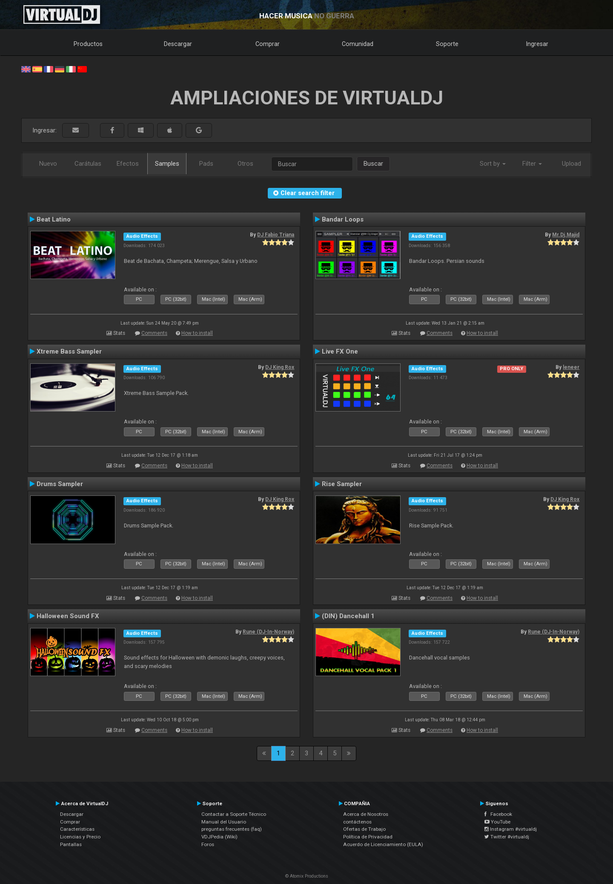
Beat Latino (54, 219)
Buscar (373, 163)
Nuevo (48, 163)
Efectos (128, 163)
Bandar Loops (343, 219)
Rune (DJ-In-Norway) (268, 632)
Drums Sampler (60, 484)
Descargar (178, 43)
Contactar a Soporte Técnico (233, 814)
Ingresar (537, 43)
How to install (197, 333)
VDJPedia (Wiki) (219, 837)
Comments (154, 333)
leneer (571, 367)
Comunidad (357, 43)
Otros (245, 163)
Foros (207, 844)
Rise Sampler (342, 484)
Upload (571, 163)
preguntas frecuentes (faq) (231, 829)
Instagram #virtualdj (510, 829)
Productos (88, 43)
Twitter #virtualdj (506, 837)
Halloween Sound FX (68, 616)
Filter (532, 163)
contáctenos (357, 822)
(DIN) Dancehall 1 (348, 616)
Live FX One (340, 351)
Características (77, 829)
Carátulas (87, 163)
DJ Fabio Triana (275, 235)
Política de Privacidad (367, 837)
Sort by (493, 163)
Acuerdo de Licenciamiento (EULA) (383, 844)
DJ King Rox (279, 367)
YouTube (497, 822)
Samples (167, 163)
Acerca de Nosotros (365, 814)
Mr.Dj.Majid (565, 235)
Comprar (267, 43)
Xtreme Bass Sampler (69, 351)
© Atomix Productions (306, 876)
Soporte (447, 43)
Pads (206, 163)
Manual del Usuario (223, 822)
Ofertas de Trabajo (364, 829)
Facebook (498, 814)
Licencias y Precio (80, 837)
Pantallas (71, 844)
